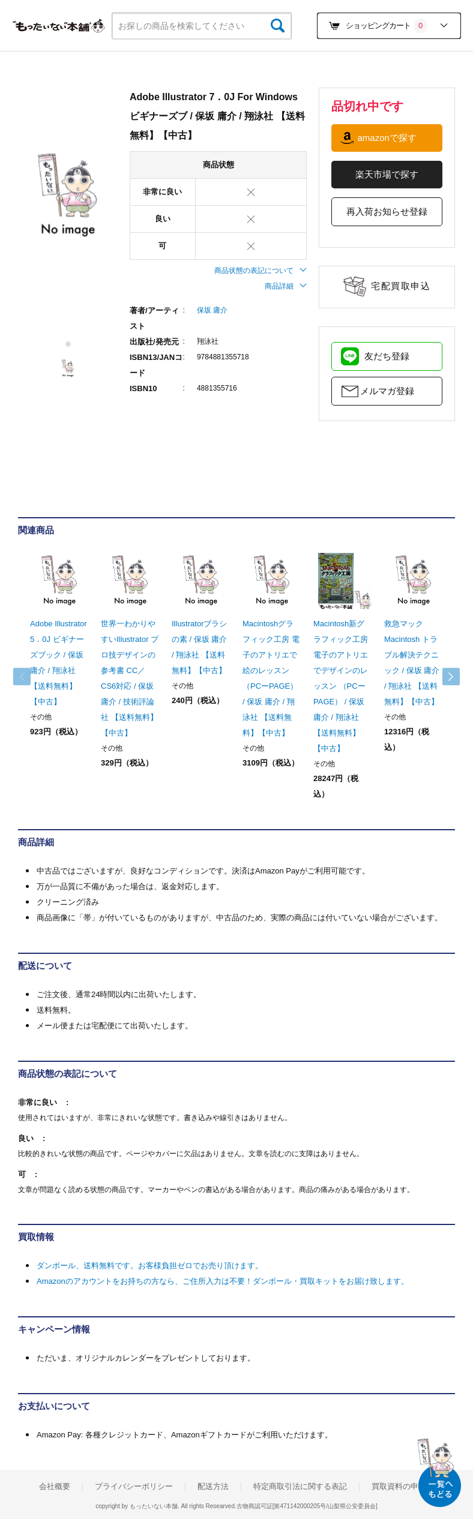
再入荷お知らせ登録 (386, 211)
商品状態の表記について (260, 270)
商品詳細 (286, 286)
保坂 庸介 (212, 310)
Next (443, 677)
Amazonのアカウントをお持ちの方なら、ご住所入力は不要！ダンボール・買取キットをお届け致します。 (223, 1281)
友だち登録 (386, 356)
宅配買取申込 (400, 286)
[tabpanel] (68, 196)
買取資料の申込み (403, 1486)
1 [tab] (68, 344)
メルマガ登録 (387, 391)
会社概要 (54, 1486)
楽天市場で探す (386, 174)
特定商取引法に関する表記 (300, 1486)
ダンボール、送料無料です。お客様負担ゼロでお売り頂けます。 (150, 1265)
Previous (30, 677)
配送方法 (213, 1486)
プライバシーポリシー (134, 1486)
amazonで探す (386, 138)
